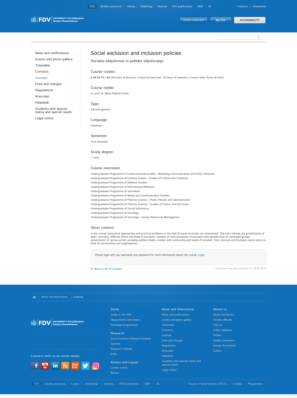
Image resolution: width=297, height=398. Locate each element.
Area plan (42, 96)
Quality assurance (111, 6)
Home (34, 297)
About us (220, 309)
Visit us (217, 325)
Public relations (222, 330)
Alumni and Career (124, 362)
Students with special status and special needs (53, 110)
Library (131, 6)
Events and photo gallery (53, 59)
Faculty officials (222, 320)
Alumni (115, 373)
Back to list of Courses (108, 269)
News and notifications (52, 53)
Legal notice (44, 118)
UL (209, 6)
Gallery (217, 351)
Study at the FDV (121, 314)
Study (115, 309)
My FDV (221, 20)
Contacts (242, 6)
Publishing (146, 6)
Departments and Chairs (125, 320)
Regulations (44, 90)
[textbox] (239, 37)
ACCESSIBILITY (250, 20)
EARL (114, 354)
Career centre (119, 367)
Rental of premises (224, 345)
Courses (41, 77)
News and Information (54, 297)
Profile (217, 335)
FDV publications (182, 6)
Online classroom (193, 20)
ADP (200, 6)
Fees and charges (48, 84)
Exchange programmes (124, 325)
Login (201, 255)
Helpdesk (42, 102)
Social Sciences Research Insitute (131, 338)
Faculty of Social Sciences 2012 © (207, 384)
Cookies (237, 384)
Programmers (255, 384)
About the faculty (223, 314)
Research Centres (121, 349)
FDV (92, 6)
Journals (162, 6)
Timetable (42, 65)
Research (117, 333)
